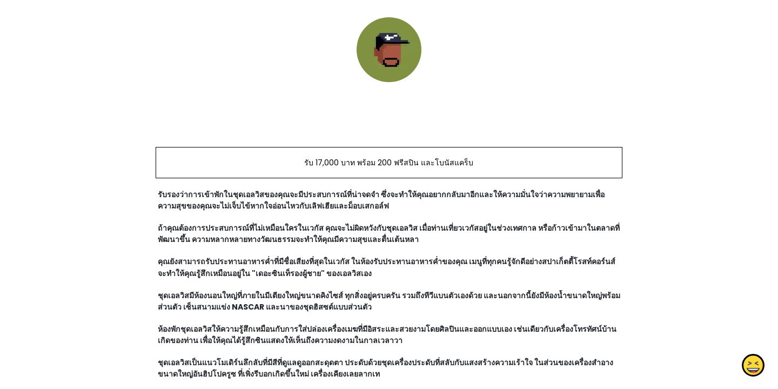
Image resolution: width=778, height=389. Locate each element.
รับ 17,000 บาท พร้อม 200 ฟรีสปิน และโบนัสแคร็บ (388, 162)
